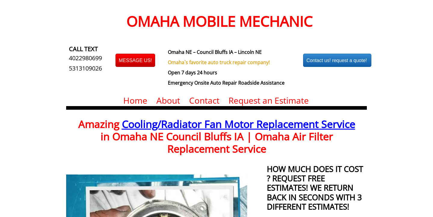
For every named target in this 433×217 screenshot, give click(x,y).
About (168, 100)
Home (135, 100)
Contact (204, 100)
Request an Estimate (269, 100)
